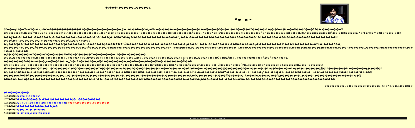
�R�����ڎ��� (16, 92)
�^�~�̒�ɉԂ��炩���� (33, 113)
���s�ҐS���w (28, 96)
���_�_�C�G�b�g (31, 109)
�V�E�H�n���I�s (31, 103)
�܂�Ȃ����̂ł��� (87, 99)
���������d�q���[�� (37, 106)
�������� (56, 103)
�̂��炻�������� (57, 99)
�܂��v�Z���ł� (29, 99)
